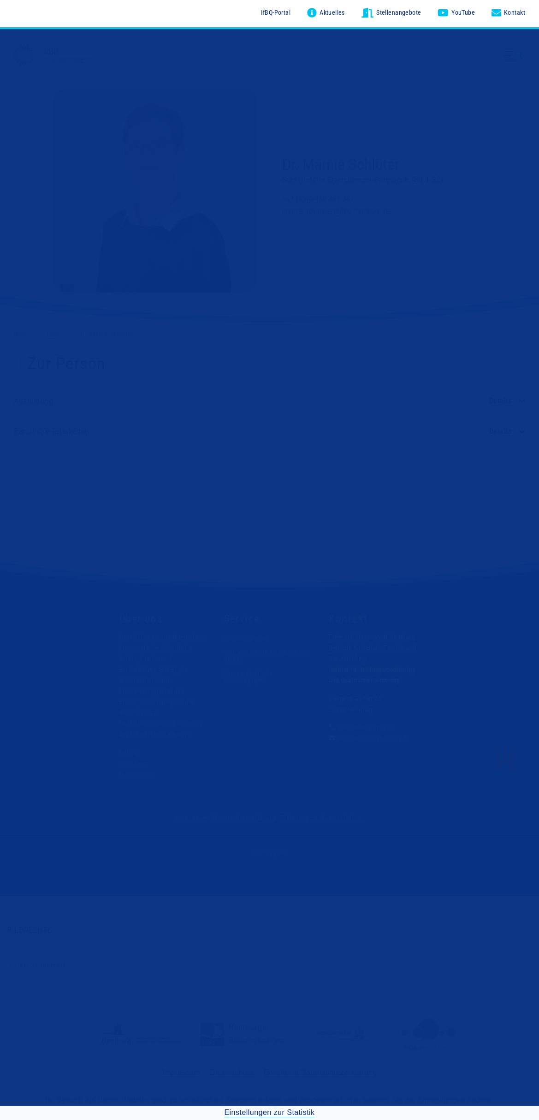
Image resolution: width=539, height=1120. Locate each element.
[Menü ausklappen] (515, 64)
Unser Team (134, 761)
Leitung (129, 750)
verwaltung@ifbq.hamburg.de (376, 736)
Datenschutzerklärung (246, 816)
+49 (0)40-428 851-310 (368, 725)
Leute (58, 331)
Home (22, 331)
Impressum (197, 816)
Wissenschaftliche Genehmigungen (250, 674)
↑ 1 (13, 962)
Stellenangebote (247, 636)
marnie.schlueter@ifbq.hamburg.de (336, 208)
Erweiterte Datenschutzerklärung (320, 1070)
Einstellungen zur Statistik (269, 1110)
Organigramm (137, 772)
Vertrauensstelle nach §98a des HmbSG (269, 654)
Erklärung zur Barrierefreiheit (319, 816)
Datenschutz (232, 1070)
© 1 (66, 286)
